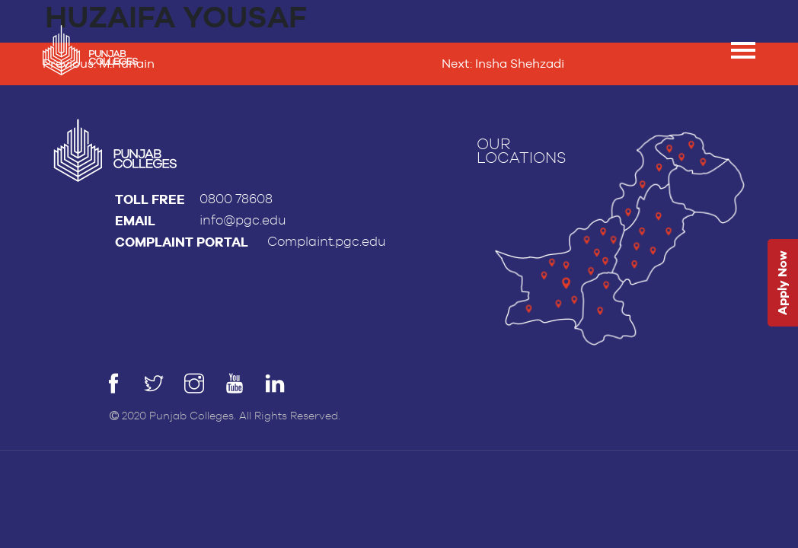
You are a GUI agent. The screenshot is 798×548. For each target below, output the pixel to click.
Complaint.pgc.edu (326, 241)
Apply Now (782, 283)
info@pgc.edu (243, 220)
